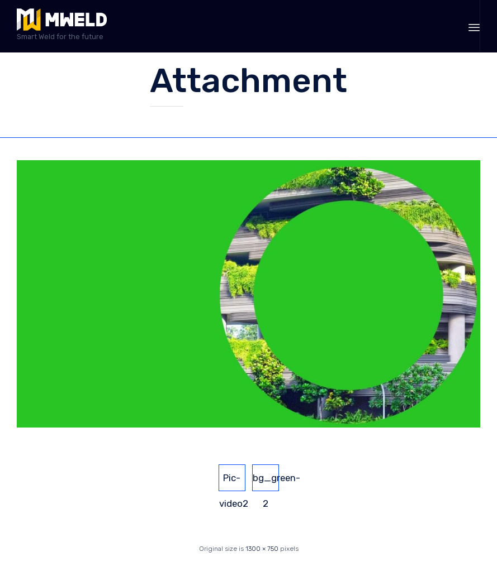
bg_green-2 (266, 481)
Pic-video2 (232, 481)
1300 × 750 (261, 549)
